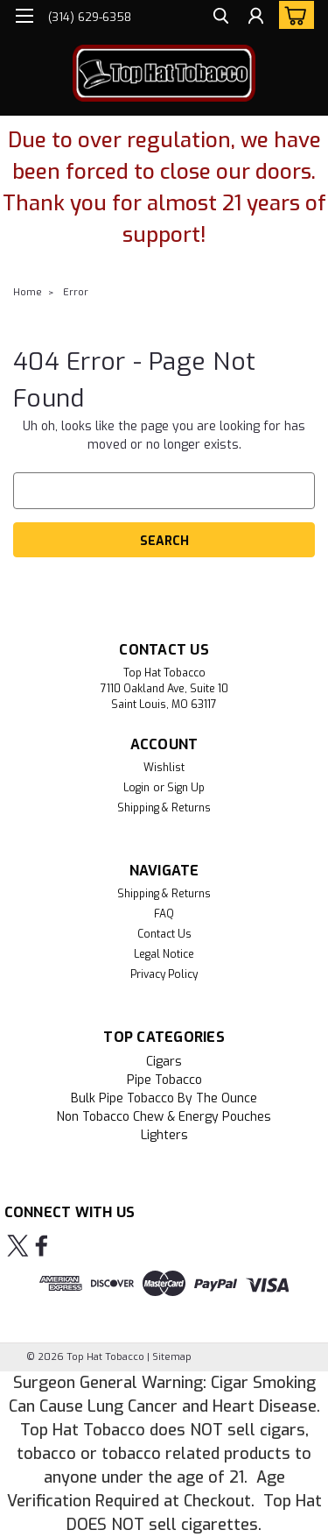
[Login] (256, 18)
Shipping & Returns (164, 808)
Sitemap (172, 1356)
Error (75, 292)
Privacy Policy (164, 974)
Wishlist (164, 768)
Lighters (164, 1135)
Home (27, 292)
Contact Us (164, 934)
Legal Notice (164, 954)
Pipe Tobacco (164, 1080)
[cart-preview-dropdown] (292, 15)
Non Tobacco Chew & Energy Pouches (164, 1116)
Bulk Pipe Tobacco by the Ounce (164, 1098)
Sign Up (186, 788)
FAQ (164, 914)
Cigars (164, 1061)
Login (136, 788)
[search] (221, 18)
